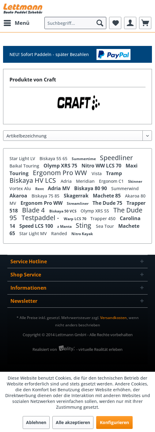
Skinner (135, 181)
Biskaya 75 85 (46, 196)
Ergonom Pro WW (61, 172)
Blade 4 (34, 210)
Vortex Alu (20, 188)
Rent (40, 188)
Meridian (86, 181)
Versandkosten (113, 317)
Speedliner (116, 157)
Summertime (84, 158)
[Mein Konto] (130, 23)
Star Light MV (33, 233)
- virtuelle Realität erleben (99, 349)
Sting (84, 225)
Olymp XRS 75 (60, 165)
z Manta (65, 226)
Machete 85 (107, 195)
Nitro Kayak (82, 233)
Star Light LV (22, 158)
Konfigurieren (114, 422)
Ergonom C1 (112, 181)
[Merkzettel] (115, 23)
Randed (59, 233)
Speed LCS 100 (36, 226)
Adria (67, 181)
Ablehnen (36, 422)
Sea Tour (105, 226)
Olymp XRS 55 (95, 211)
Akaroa (18, 195)
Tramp (114, 173)
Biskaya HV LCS (33, 180)
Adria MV (59, 188)
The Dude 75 (108, 203)
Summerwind (125, 188)
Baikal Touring (24, 166)
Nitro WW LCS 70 (102, 165)
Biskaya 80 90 (91, 188)
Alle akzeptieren (73, 422)
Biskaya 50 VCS (63, 211)
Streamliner (78, 203)
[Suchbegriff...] (75, 23)
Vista (97, 173)
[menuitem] (16, 23)
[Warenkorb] (145, 23)
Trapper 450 (103, 218)
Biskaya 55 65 (54, 158)
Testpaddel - (41, 217)
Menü (16, 22)
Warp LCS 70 (75, 218)
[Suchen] (99, 23)
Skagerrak (77, 195)
